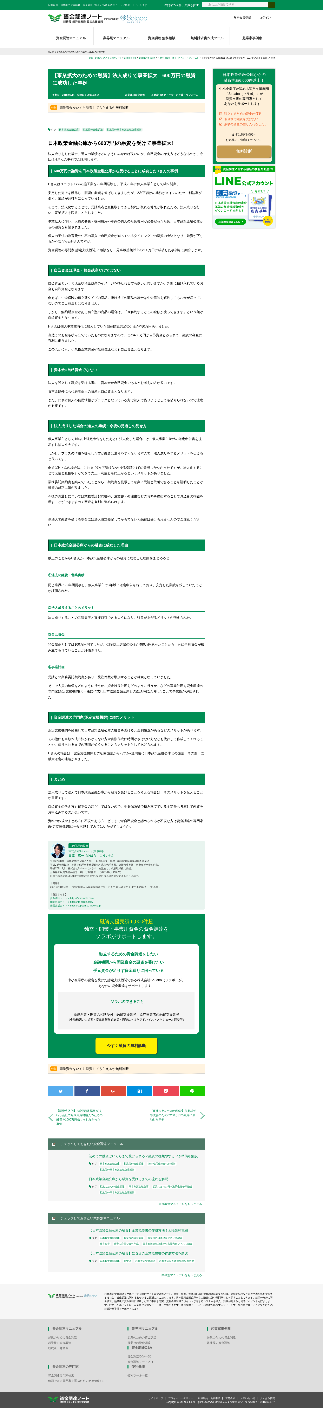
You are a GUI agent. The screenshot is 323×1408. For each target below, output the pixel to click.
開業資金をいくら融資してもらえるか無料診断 (94, 107)
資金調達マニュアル (71, 38)
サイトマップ (155, 1398)
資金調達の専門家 (65, 1366)
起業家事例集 (252, 38)
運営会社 (230, 1398)
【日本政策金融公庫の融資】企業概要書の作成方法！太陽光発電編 (138, 1230)
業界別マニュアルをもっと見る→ (183, 1275)
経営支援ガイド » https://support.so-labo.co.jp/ (75, 905)
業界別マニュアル (116, 38)
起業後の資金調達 (93, 129)
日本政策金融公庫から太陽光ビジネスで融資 (167, 1243)
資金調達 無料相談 (161, 38)
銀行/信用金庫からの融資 (162, 1163)
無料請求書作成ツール (207, 38)
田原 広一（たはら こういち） (91, 855)
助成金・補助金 (58, 1348)
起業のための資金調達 (112, 1186)
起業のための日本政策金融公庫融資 (172, 1186)
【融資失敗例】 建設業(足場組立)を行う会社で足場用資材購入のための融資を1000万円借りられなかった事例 (79, 1117)
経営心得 (105, 1243)
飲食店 (127, 1260)
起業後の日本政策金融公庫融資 (124, 129)
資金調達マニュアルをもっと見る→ (182, 1204)
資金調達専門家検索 (61, 1375)
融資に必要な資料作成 (126, 1243)
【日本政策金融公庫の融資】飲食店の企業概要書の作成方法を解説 (138, 1253)
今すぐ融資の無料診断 (126, 1046)
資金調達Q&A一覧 (139, 1356)
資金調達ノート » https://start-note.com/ (72, 898)
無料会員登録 (242, 17)
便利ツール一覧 (137, 1375)
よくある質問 (267, 1398)
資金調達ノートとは (140, 1361)
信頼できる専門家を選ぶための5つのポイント (77, 1380)
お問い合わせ (247, 1398)
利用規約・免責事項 (209, 1398)
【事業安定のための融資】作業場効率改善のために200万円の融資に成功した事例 (173, 1115)
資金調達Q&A (142, 1347)
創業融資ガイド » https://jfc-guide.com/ (71, 901)
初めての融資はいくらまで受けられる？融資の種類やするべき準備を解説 (143, 1156)
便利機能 (138, 1366)
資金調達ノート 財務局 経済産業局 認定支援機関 (97, 18)
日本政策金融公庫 (69, 129)
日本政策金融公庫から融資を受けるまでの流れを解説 (128, 1179)
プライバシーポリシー (180, 1398)
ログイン (265, 17)
